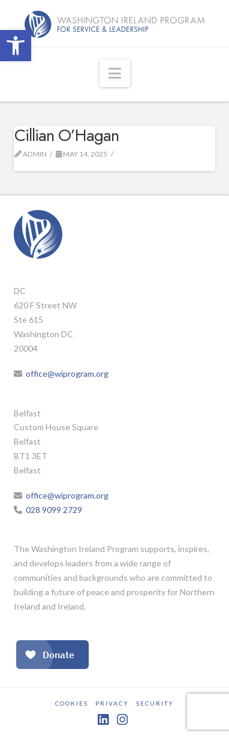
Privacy (112, 703)
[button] (15, 45)
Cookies (71, 703)
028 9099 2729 (54, 510)
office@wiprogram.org (67, 373)
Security (155, 703)
